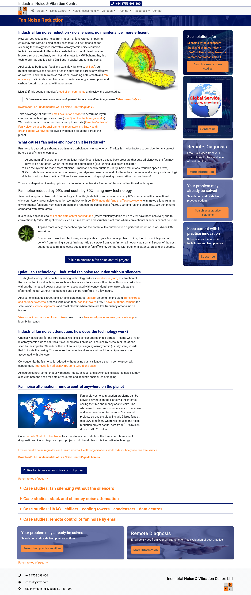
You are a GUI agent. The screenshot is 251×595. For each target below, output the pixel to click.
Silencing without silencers (204, 43)
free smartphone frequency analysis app (109, 317)
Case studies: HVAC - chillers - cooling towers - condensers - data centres (92, 509)
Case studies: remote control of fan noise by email (70, 519)
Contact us (207, 129)
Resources (141, 10)
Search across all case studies (208, 66)
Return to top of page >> (33, 478)
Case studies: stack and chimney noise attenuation (70, 498)
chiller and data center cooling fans (71, 216)
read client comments (71, 91)
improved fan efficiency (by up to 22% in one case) (66, 365)
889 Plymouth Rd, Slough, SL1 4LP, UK (45, 588)
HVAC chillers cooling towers (205, 52)
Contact (157, 10)
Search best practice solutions (208, 212)
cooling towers (87, 302)
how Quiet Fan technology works (84, 118)
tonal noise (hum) (107, 278)
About (41, 10)
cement (130, 302)
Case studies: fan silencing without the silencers (68, 488)
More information (201, 172)
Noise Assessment (85, 10)
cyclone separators (45, 306)
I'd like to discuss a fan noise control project (98, 260)
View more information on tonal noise (41, 317)
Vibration (107, 10)
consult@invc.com (33, 582)
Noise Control (59, 10)
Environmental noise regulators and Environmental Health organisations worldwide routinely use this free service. (88, 450)
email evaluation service (67, 114)
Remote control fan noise (203, 57)
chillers (90, 66)
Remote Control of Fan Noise (43, 436)
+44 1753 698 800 (33, 575)
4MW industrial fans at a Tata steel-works (117, 200)
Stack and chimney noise (203, 47)
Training (123, 10)
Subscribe (208, 256)
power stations (115, 302)
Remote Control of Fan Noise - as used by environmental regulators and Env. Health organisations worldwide (63, 126)
